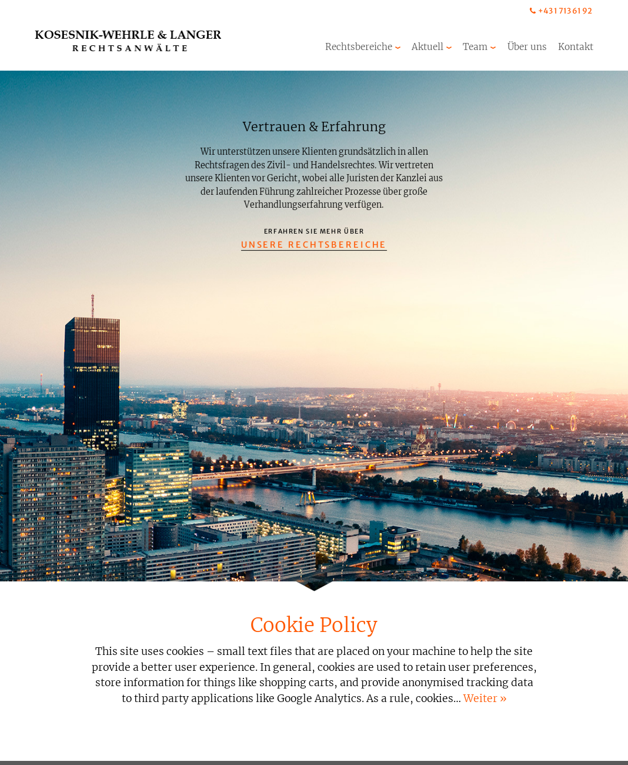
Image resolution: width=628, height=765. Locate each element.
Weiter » (485, 698)
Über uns (527, 46)
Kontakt (575, 46)
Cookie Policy (314, 625)
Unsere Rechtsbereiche (314, 245)
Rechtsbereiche (358, 46)
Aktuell (427, 46)
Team (475, 46)
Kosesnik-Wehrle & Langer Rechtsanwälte (128, 41)
